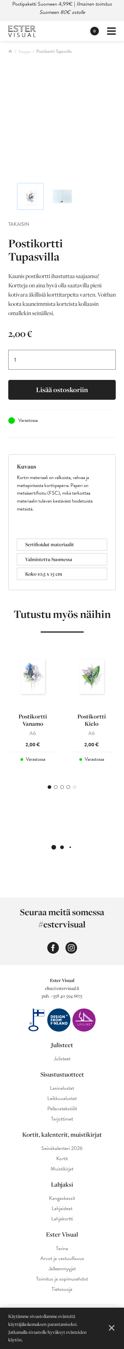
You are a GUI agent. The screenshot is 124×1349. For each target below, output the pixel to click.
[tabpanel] (32, 705)
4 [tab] (68, 787)
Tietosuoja (62, 1289)
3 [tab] (62, 787)
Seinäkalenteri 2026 (62, 1148)
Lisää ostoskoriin (62, 389)
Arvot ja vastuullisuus (62, 1258)
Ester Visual (62, 1234)
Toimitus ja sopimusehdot (62, 1279)
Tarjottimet (62, 1119)
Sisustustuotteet (62, 1074)
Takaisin (18, 224)
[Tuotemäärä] (62, 360)
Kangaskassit (62, 1198)
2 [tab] (56, 787)
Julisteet (62, 1045)
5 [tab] (74, 787)
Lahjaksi (62, 1184)
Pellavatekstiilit (62, 1108)
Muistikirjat (62, 1168)
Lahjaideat (62, 1208)
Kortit (62, 1158)
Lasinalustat (62, 1088)
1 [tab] (49, 787)
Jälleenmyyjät (62, 1268)
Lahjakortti (62, 1218)
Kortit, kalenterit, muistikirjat (62, 1134)
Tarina (62, 1248)
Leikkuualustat (62, 1098)
